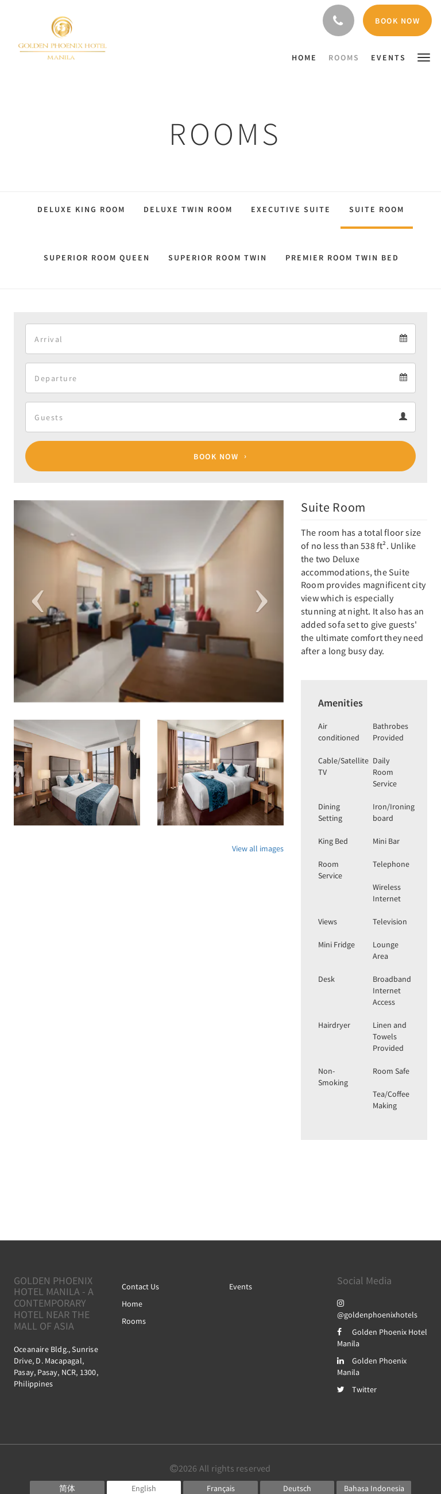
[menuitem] (307, 57)
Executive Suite (291, 209)
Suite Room (376, 209)
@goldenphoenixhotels (377, 1309)
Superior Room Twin (217, 257)
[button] (424, 56)
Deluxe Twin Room (188, 209)
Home (132, 1304)
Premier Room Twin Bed (342, 257)
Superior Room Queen (97, 257)
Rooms (134, 1321)
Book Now (216, 456)
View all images (258, 848)
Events (240, 1286)
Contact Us (140, 1286)
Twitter (357, 1389)
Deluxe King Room (81, 209)
